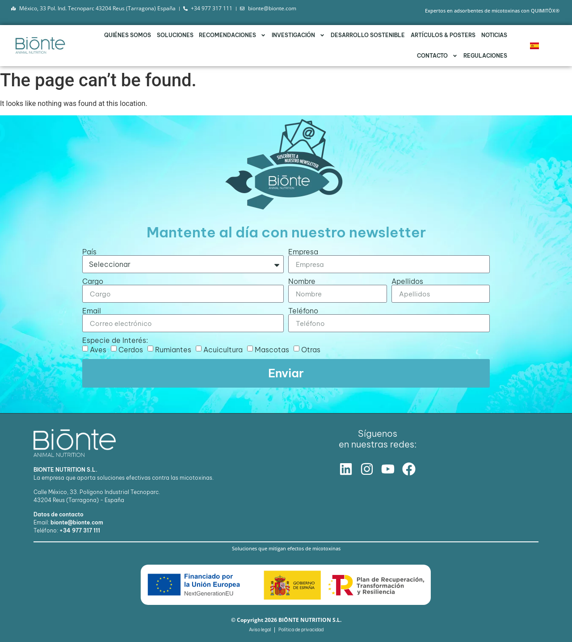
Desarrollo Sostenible (368, 35)
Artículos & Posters (443, 35)
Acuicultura (223, 349)
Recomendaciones (232, 35)
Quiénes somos (127, 35)
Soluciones (175, 35)
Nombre (301, 281)
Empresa (303, 251)
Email (91, 310)
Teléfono (303, 310)
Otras (310, 349)
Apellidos (407, 281)
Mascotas (272, 349)
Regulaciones (485, 55)
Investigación (298, 35)
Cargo (92, 281)
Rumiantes (173, 349)
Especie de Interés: (115, 340)
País (89, 251)
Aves (98, 349)
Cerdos (130, 349)
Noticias (494, 35)
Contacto (437, 56)
